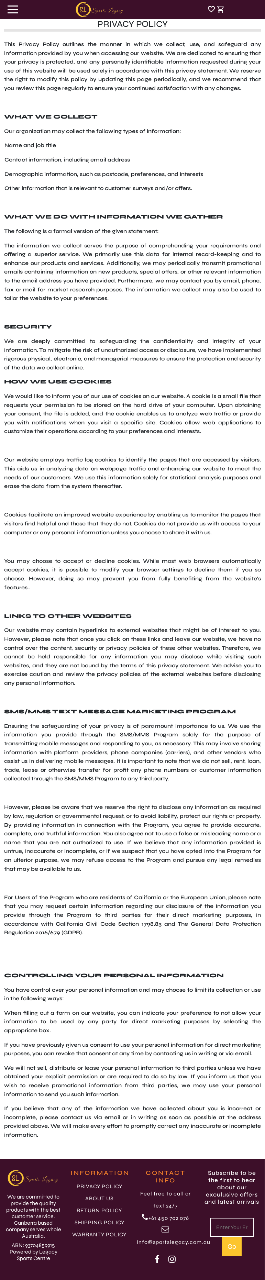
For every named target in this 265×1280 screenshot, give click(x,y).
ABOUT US (99, 1198)
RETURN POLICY (99, 1210)
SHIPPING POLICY (99, 1222)
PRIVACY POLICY (99, 1186)
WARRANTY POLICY (99, 1234)
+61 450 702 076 (165, 1218)
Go (232, 1246)
